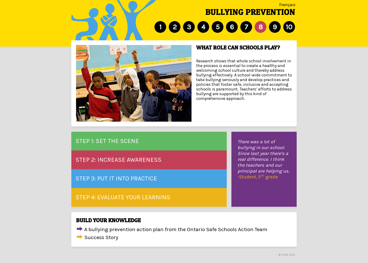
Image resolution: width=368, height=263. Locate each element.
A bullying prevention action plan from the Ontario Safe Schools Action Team (175, 229)
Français (287, 4)
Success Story (101, 237)
